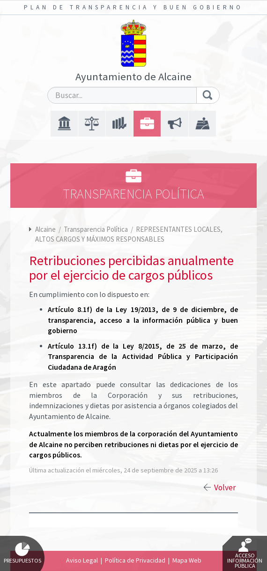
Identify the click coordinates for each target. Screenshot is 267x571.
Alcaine (45, 229)
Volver (225, 487)
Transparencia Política (96, 229)
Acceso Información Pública (244, 553)
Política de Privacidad (135, 560)
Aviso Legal (82, 560)
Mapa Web (186, 560)
